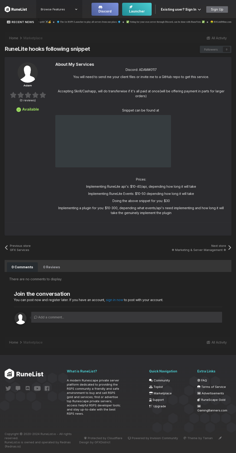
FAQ (202, 380)
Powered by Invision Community (153, 438)
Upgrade (157, 406)
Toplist (156, 387)
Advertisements (210, 393)
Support (156, 400)
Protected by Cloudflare (103, 438)
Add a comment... (49, 317)
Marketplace (160, 393)
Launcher (137, 9)
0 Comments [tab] (22, 267)
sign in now (114, 300)
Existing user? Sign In (181, 9)
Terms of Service (211, 387)
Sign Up (217, 9)
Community (159, 380)
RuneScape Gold (211, 400)
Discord (105, 9)
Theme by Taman (198, 438)
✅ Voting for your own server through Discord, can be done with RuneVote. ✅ (174, 22)
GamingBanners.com (212, 408)
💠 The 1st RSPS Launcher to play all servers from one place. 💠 (97, 22)
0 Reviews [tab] (51, 267)
